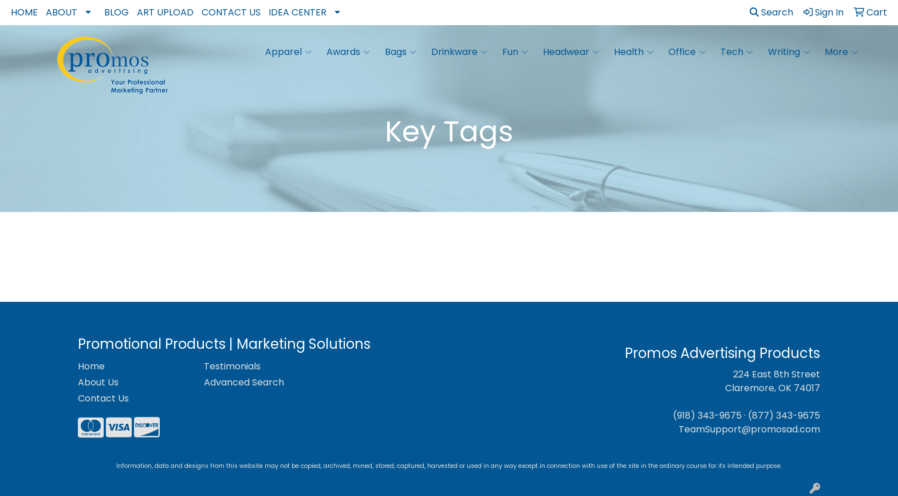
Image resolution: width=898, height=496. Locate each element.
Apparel (288, 52)
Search (771, 12)
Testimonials (232, 366)
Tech (736, 52)
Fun (515, 52)
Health (633, 52)
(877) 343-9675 (784, 415)
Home (24, 12)
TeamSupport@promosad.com (749, 429)
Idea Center (297, 12)
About (61, 12)
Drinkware (459, 52)
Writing (789, 52)
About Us (98, 382)
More (841, 52)
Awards (348, 52)
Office (687, 52)
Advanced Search (244, 382)
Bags (400, 52)
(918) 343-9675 (707, 415)
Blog (116, 12)
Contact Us (231, 12)
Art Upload (165, 12)
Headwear (571, 52)
